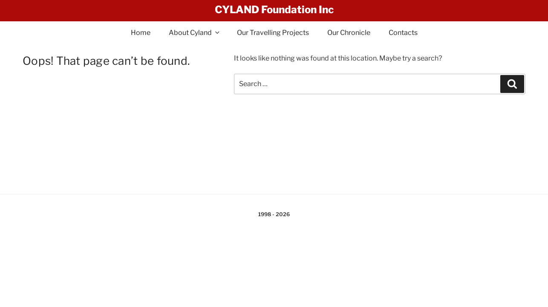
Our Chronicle (348, 33)
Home (140, 33)
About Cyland (195, 33)
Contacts (403, 33)
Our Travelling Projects (273, 33)
